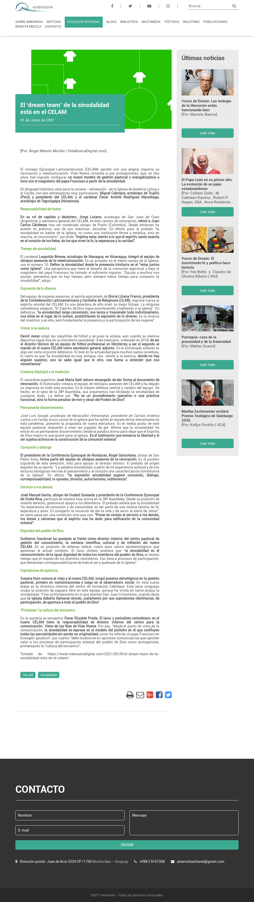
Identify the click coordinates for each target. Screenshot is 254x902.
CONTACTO (53, 26)
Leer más (207, 133)
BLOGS (111, 22)
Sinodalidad (48, 675)
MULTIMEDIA (151, 22)
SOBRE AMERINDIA (29, 22)
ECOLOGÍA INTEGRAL (83, 22)
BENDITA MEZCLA (28, 26)
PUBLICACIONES (215, 22)
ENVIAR (127, 845)
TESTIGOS (171, 22)
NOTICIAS (54, 22)
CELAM (28, 675)
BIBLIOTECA (129, 22)
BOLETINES (191, 22)
